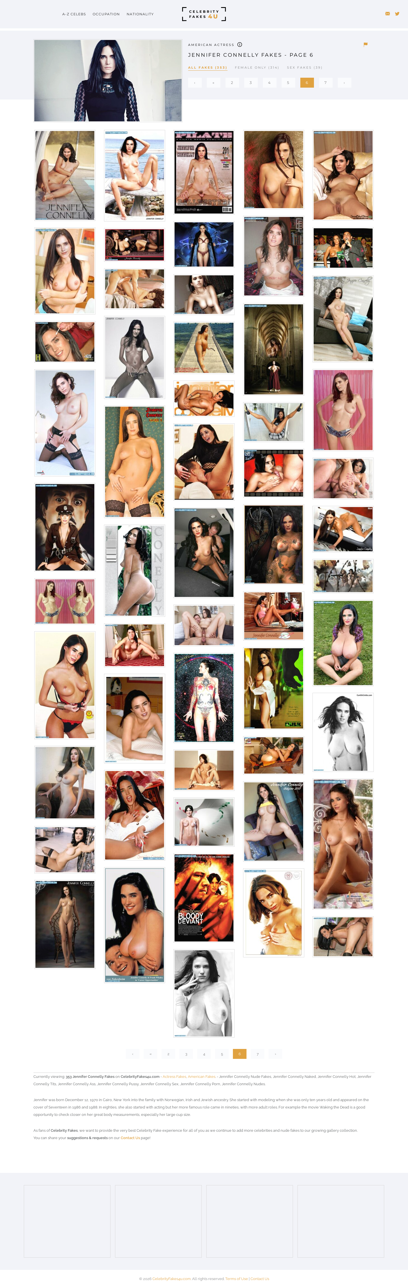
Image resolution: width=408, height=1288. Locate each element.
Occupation (106, 14)
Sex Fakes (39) (305, 67)
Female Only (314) (257, 67)
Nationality (140, 14)
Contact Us (130, 1138)
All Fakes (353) (208, 67)
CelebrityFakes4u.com (171, 1279)
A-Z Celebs (74, 14)
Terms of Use (236, 1279)
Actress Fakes (174, 1076)
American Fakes (201, 1076)
